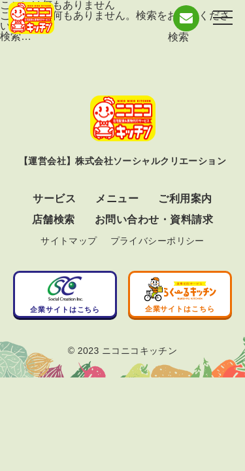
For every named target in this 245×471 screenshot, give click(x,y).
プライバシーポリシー (157, 241)
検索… (15, 36)
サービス (54, 198)
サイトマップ (69, 241)
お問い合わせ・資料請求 (154, 219)
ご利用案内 (185, 198)
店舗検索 (53, 219)
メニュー (117, 198)
